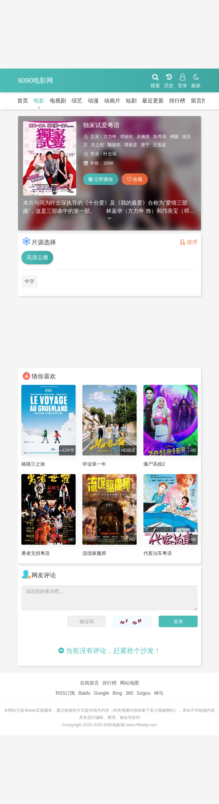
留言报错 (202, 101)
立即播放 (100, 179)
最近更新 (153, 101)
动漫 (93, 101)
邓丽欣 (126, 136)
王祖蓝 (159, 144)
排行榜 (177, 101)
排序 (189, 242)
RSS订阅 (65, 693)
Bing (117, 693)
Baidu (84, 693)
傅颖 (174, 136)
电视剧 (58, 101)
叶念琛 (110, 153)
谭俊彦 (130, 144)
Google (101, 693)
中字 (29, 281)
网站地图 (129, 683)
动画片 (112, 101)
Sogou (143, 693)
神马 (158, 693)
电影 (39, 101)
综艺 (77, 101)
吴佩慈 (143, 136)
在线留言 (89, 683)
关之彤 (97, 144)
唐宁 (145, 144)
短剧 (131, 101)
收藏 (135, 179)
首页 (22, 101)
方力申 (110, 136)
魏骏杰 (114, 144)
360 (129, 693)
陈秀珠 (159, 136)
